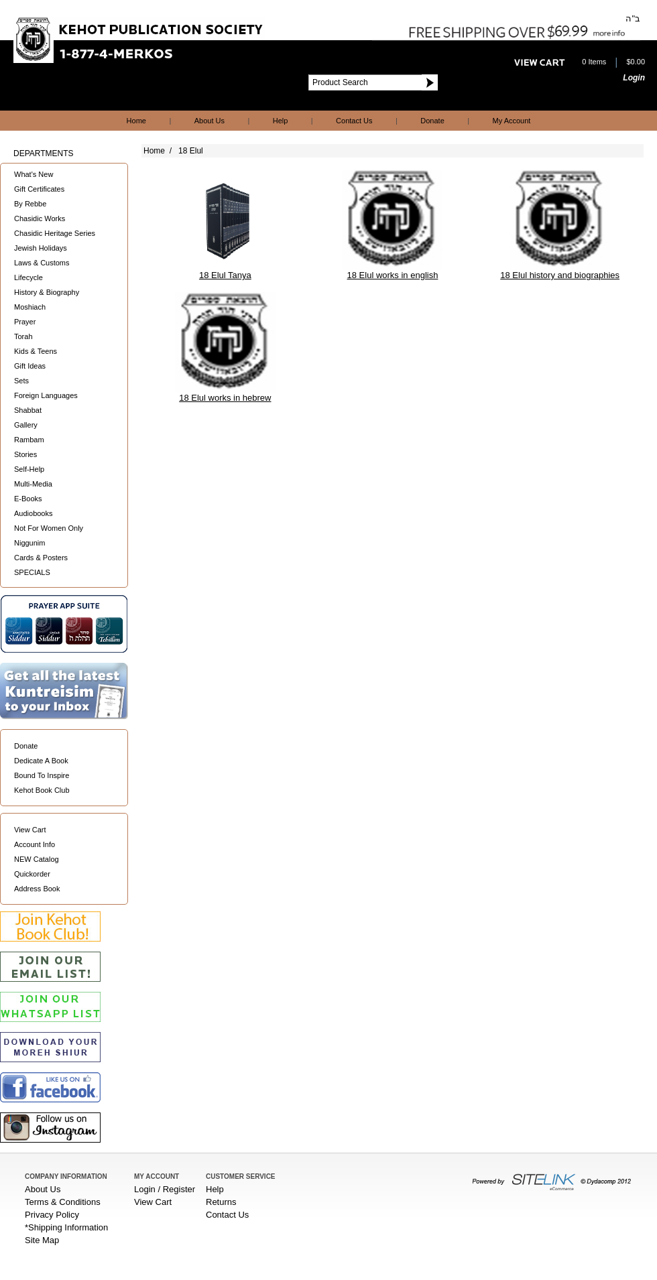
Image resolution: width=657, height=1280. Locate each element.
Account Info (34, 844)
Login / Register (164, 1189)
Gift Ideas (30, 366)
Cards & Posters (41, 558)
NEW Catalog (36, 859)
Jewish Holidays (40, 248)
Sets (21, 381)
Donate (432, 121)
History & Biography (46, 292)
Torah (23, 336)
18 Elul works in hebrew (225, 398)
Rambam (29, 440)
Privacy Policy (52, 1215)
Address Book (37, 889)
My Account (512, 121)
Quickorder (32, 874)
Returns (221, 1202)
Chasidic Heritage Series (54, 233)
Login (634, 77)
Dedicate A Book (41, 761)
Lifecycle (28, 277)
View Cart (30, 830)
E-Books (28, 499)
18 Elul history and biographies (559, 275)
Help (280, 121)
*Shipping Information (66, 1227)
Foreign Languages (46, 395)
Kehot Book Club (42, 790)
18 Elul (190, 150)
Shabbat (28, 410)
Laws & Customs (42, 263)
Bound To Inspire (41, 775)
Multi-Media (33, 484)
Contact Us (354, 121)
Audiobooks (33, 513)
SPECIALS (32, 572)
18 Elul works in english (392, 275)
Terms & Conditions (63, 1202)
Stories (25, 454)
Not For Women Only (48, 528)
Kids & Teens (35, 351)
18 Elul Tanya (225, 275)
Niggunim (29, 543)
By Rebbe (30, 204)
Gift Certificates (39, 189)
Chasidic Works (39, 218)
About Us (209, 121)
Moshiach (30, 307)
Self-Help (29, 469)
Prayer (25, 322)
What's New (33, 174)
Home (136, 121)
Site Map (42, 1240)
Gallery (26, 425)
